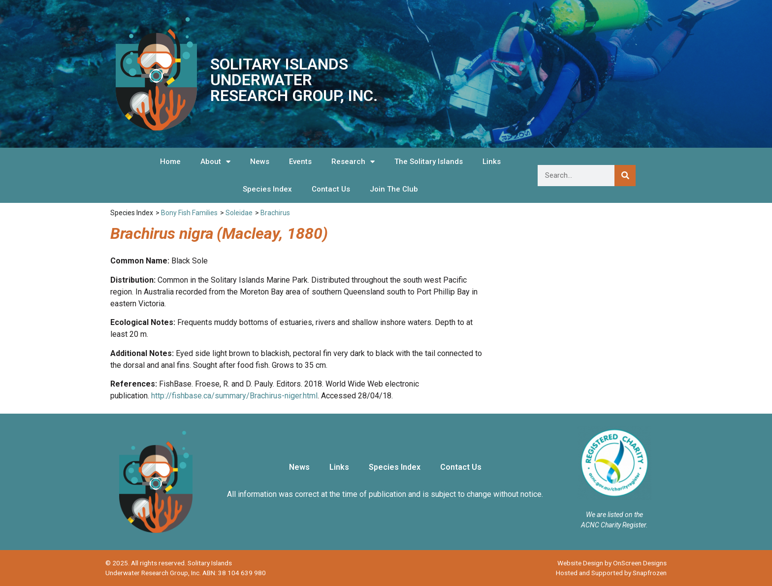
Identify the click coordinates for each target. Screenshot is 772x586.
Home (170, 161)
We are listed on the (614, 515)
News (259, 161)
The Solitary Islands (428, 161)
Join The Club (394, 189)
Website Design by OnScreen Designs (612, 563)
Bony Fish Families (189, 213)
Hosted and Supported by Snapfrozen (611, 573)
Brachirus (275, 213)
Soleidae (239, 213)
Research (353, 161)
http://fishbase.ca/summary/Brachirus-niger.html (234, 395)
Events (300, 161)
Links (491, 161)
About (215, 161)
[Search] (625, 175)
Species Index (267, 189)
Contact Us (331, 189)
